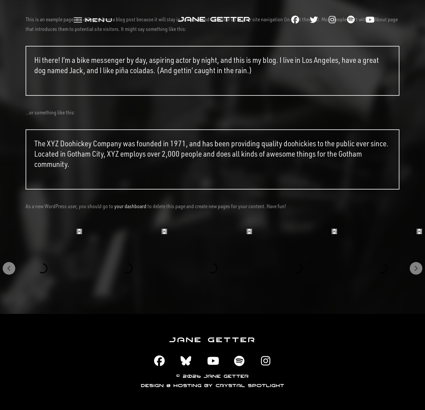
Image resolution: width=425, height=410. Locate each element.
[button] (93, 20)
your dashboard (130, 206)
